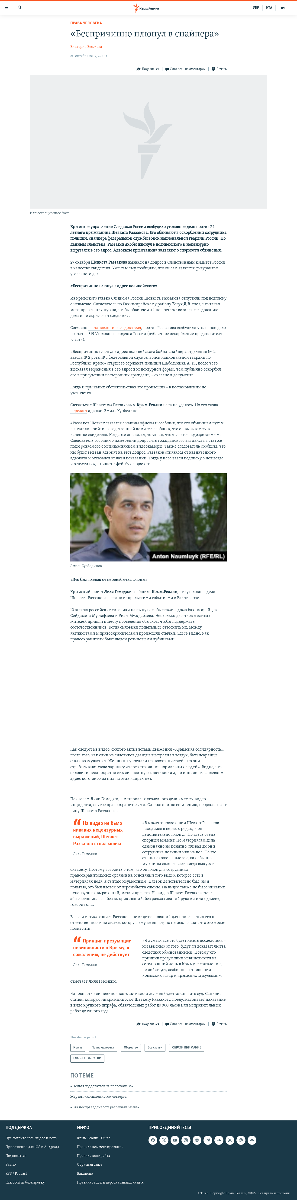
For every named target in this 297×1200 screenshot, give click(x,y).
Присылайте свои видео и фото (31, 1138)
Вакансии (85, 1174)
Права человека (86, 23)
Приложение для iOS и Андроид (32, 1147)
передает (78, 411)
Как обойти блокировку (25, 1182)
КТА (269, 8)
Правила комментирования (100, 1147)
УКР (256, 8)
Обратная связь (89, 1165)
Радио (11, 1165)
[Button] (147, 69)
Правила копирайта (93, 1156)
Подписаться (16, 1156)
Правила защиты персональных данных (110, 1182)
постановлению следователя (114, 328)
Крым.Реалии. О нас (93, 1138)
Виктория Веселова (86, 47)
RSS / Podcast (16, 1174)
